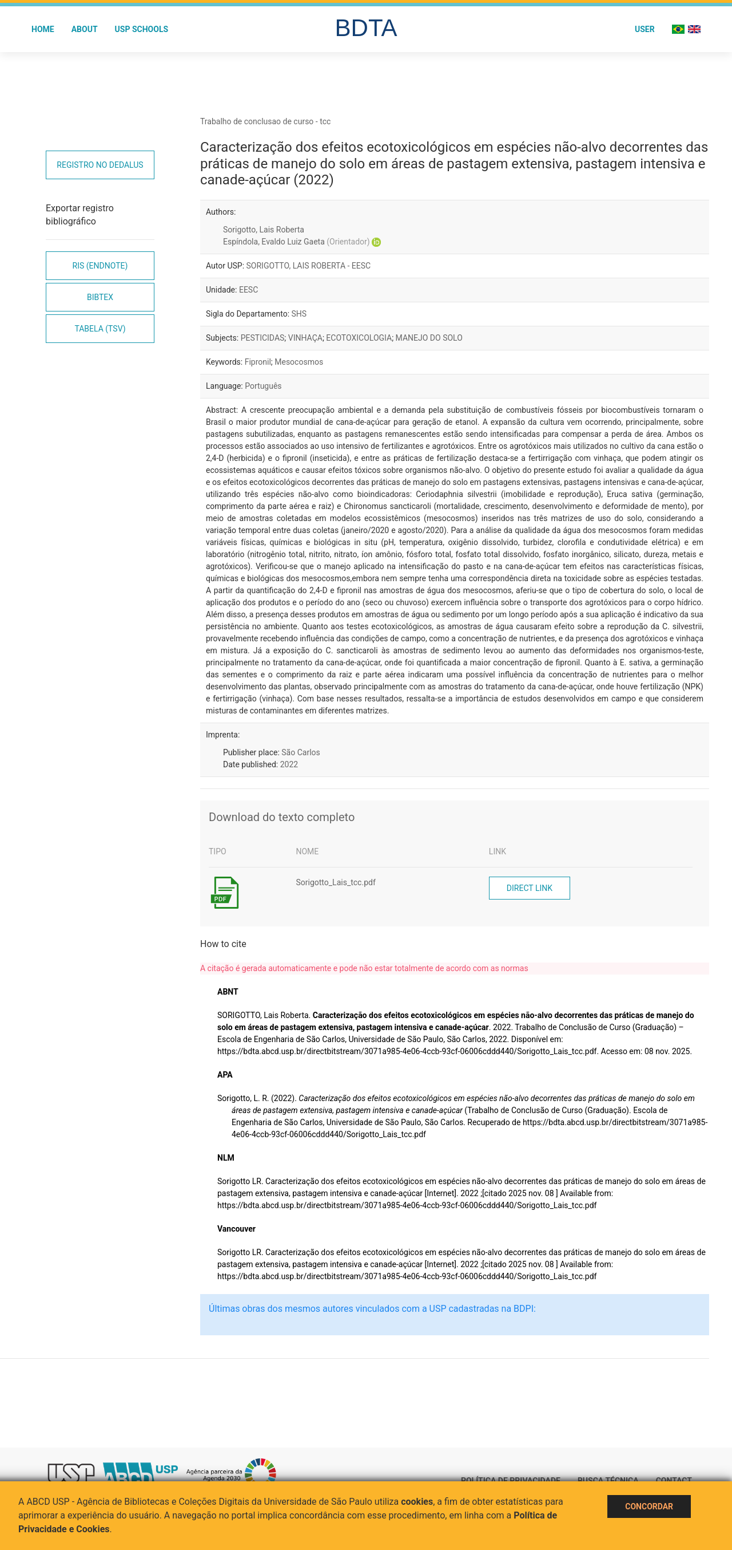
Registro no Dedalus (100, 164)
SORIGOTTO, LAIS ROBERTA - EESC (308, 265)
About (84, 29)
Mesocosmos (298, 361)
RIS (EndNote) (100, 265)
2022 (289, 764)
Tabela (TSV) (99, 328)
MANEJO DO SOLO (429, 337)
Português (263, 386)
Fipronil (258, 361)
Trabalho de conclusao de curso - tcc (265, 121)
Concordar (649, 1506)
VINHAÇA (305, 337)
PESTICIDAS (263, 337)
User (645, 29)
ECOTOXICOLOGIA (359, 337)
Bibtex (100, 297)
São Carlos (300, 752)
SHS (299, 313)
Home (42, 29)
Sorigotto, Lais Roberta (263, 229)
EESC (248, 289)
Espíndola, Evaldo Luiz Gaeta (296, 241)
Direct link (529, 888)
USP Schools (142, 29)
